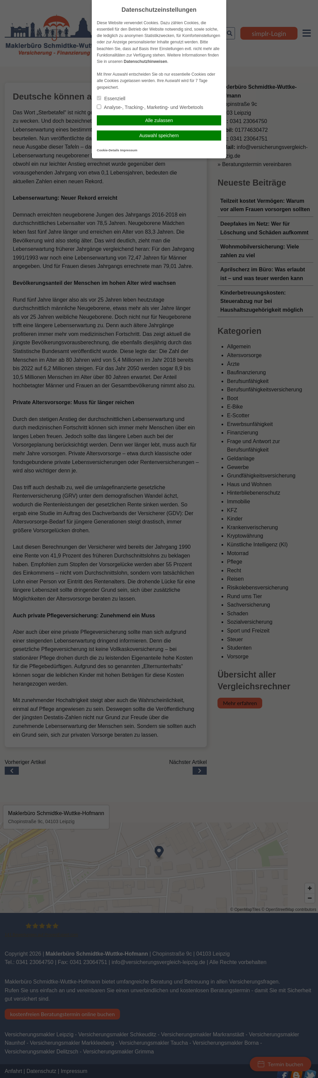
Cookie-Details (108, 150)
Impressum (128, 150)
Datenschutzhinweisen (145, 61)
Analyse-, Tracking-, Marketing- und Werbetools (150, 107)
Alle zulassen (159, 120)
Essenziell (111, 98)
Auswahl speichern (159, 135)
